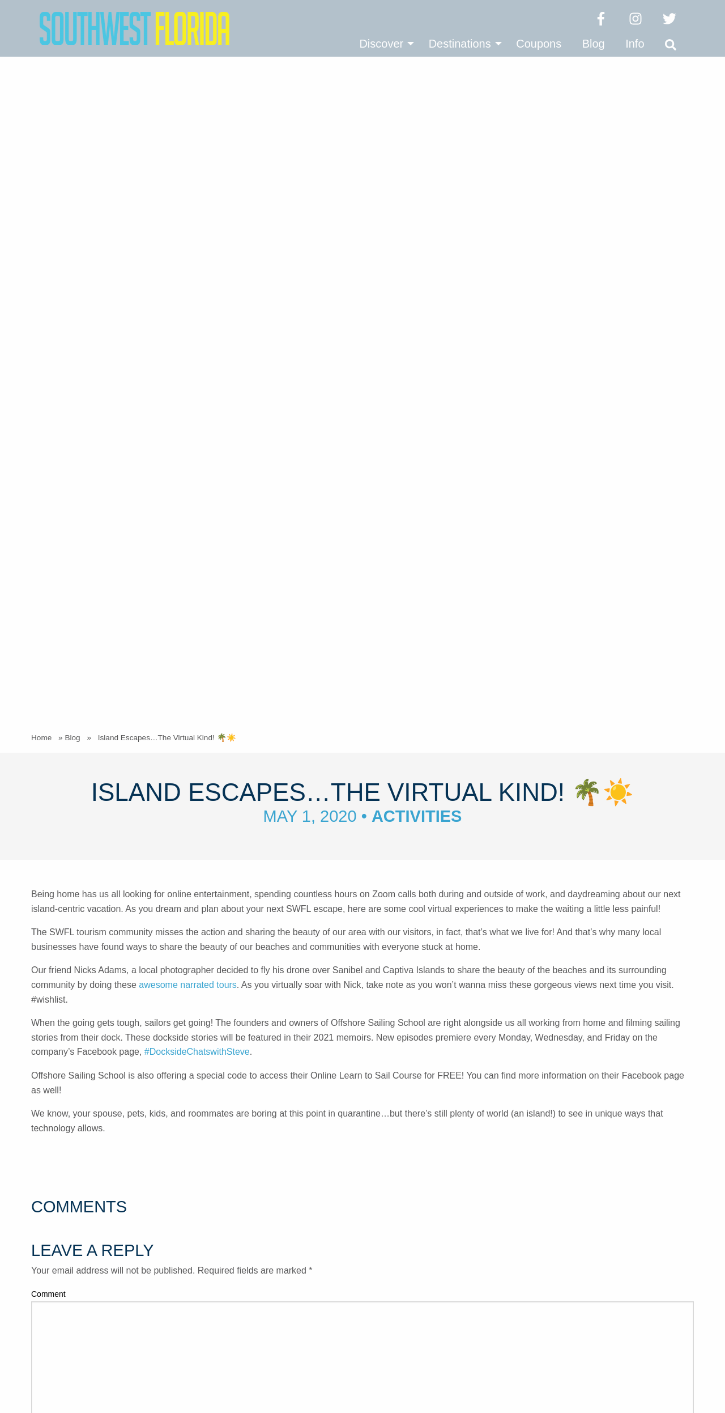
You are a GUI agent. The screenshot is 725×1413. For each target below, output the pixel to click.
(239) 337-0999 (313, 1236)
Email (43, 769)
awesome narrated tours (188, 273)
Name (44, 724)
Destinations (460, 43)
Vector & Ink (669, 1379)
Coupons (538, 43)
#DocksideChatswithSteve (197, 340)
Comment (48, 582)
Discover (381, 43)
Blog (593, 43)
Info (634, 43)
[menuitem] (383, 44)
